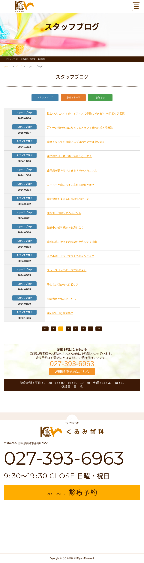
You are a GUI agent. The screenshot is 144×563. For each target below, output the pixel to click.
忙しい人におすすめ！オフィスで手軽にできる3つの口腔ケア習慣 (86, 113)
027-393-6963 (72, 364)
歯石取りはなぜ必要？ (60, 313)
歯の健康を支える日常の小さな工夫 (68, 198)
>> (98, 328)
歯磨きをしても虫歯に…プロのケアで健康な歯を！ (77, 141)
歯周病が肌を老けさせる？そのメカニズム (72, 170)
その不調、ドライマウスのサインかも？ (70, 256)
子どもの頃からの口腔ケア (63, 284)
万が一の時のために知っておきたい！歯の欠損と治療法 (80, 127)
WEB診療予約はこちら (72, 372)
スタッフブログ (45, 97)
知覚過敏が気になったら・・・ (65, 298)
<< (45, 328)
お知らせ (100, 97)
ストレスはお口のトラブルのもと (66, 270)
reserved (72, 492)
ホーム (7, 66)
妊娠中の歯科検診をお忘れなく (65, 227)
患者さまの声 (73, 97)
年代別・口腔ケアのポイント (64, 213)
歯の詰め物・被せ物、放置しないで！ (69, 156)
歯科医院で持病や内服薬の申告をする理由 (72, 241)
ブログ (18, 66)
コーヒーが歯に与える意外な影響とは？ (70, 184)
